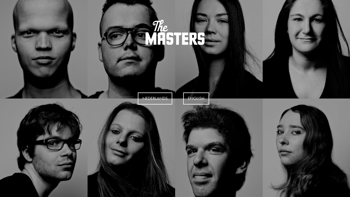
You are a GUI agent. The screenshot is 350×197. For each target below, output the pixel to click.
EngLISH (196, 98)
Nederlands (155, 98)
